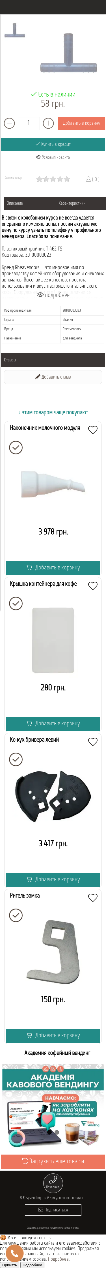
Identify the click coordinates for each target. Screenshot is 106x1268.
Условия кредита (53, 157)
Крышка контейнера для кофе (43, 584)
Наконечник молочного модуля (45, 428)
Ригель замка (25, 896)
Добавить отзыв (53, 377)
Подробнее (58, 1259)
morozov (75, 1227)
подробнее (53, 295)
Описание (15, 203)
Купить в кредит (53, 144)
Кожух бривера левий (34, 740)
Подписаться (53, 1210)
